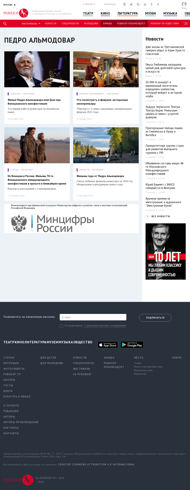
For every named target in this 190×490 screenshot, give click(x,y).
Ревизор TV (12, 374)
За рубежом (82, 374)
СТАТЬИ (14, 170)
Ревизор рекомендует (131, 23)
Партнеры (11, 427)
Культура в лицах (17, 396)
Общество (83, 342)
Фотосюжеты (13, 368)
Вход (184, 8)
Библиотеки (140, 373)
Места (138, 357)
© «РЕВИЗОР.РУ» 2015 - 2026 (50, 479)
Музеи (150, 13)
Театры (138, 363)
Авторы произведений (21, 422)
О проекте (89, 4)
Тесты (8, 385)
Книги (176, 357)
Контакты (11, 433)
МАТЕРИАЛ (29, 94)
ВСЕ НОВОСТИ (161, 216)
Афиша (107, 23)
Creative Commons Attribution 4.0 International (96, 464)
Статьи (8, 357)
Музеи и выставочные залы (148, 366)
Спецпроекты (70, 23)
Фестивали (81, 368)
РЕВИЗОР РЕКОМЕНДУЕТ (91, 94)
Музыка (170, 13)
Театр (88, 13)
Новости (50, 23)
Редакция (10, 411)
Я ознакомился (74, 325)
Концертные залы (143, 370)
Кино (105, 13)
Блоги (8, 391)
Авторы (9, 416)
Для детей (48, 357)
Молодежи (91, 23)
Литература (127, 13)
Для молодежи (51, 363)
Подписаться (155, 317)
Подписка (110, 4)
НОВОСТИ (15, 94)
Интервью (11, 363)
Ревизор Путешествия (164, 23)
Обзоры (9, 379)
